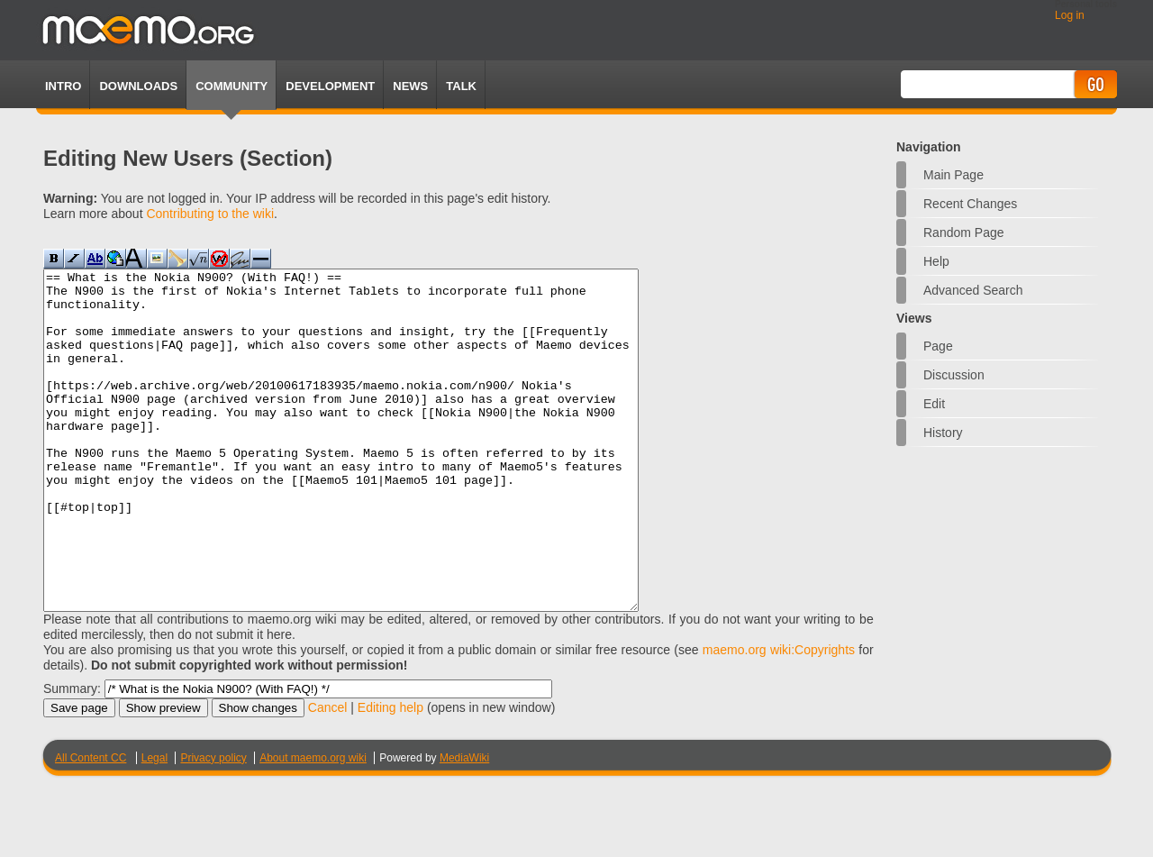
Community (231, 86)
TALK (461, 86)
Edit (934, 404)
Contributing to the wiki (210, 213)
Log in (1070, 15)
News (410, 86)
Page (938, 346)
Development (330, 86)
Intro (63, 86)
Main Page (953, 175)
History (943, 432)
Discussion (954, 375)
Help (936, 261)
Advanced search (973, 290)
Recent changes (970, 203)
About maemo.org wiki (313, 825)
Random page (963, 232)
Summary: (72, 756)
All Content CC (90, 825)
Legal (154, 825)
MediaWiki (464, 825)
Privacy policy (213, 825)
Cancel (328, 775)
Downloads (138, 86)
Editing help (390, 775)
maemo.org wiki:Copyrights (779, 717)
